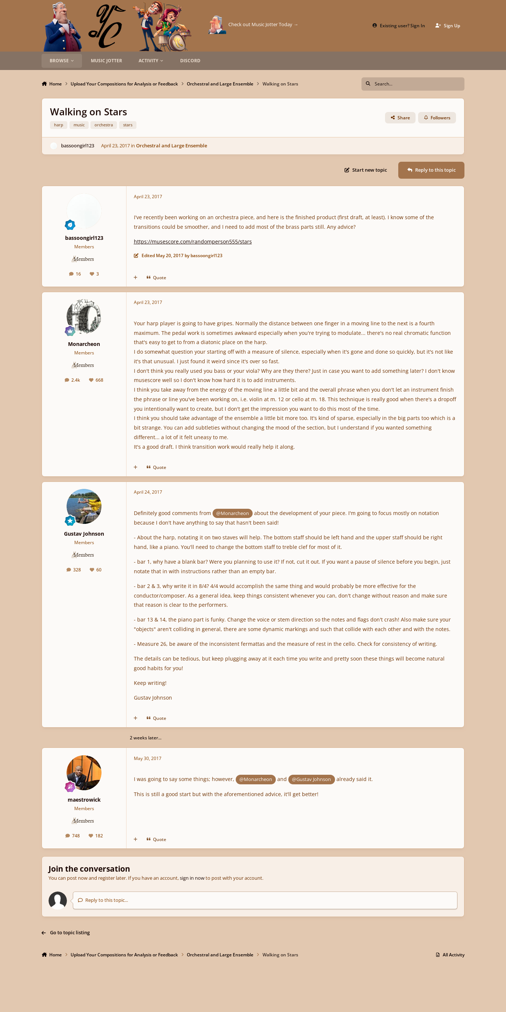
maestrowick (84, 799)
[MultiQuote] (135, 277)
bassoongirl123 (77, 145)
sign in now (192, 878)
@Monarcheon (232, 513)
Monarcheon (84, 343)
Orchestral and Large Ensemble (171, 145)
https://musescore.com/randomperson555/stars (193, 241)
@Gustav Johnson (311, 779)
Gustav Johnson (84, 533)
